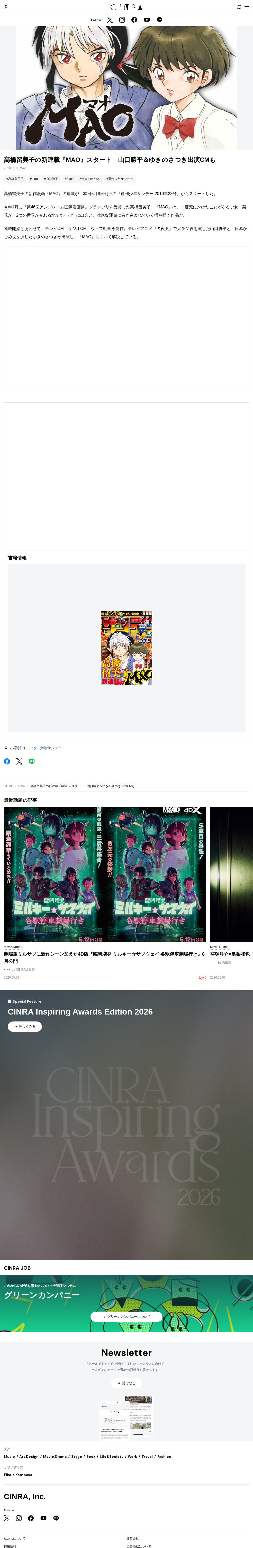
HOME (8, 786)
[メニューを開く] (247, 7)
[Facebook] (134, 20)
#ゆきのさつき (90, 179)
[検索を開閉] (239, 7)
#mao (34, 179)
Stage (76, 1456)
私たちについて (14, 1538)
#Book (69, 179)
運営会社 (133, 1538)
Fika (7, 1475)
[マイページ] (6, 7)
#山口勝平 (51, 179)
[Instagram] (122, 20)
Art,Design (29, 1456)
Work (132, 1456)
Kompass (23, 1475)
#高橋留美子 (15, 179)
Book (21, 786)
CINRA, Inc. (25, 1496)
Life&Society (111, 1456)
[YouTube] (146, 20)
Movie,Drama (55, 1456)
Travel (147, 1456)
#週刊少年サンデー (119, 179)
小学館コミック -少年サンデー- (37, 748)
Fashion (164, 1456)
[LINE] (159, 20)
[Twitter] (110, 20)
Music (9, 1456)
